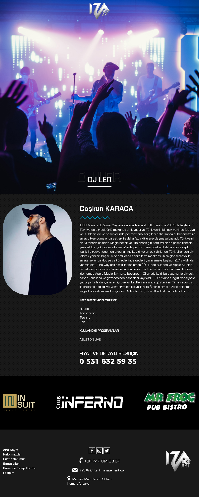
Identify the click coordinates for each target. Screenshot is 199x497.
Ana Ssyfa (10, 450)
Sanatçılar (11, 463)
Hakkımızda (12, 454)
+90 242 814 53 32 (99, 460)
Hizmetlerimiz (14, 459)
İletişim (8, 473)
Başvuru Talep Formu (19, 468)
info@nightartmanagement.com (99, 469)
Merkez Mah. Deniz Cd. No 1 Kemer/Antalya (89, 480)
